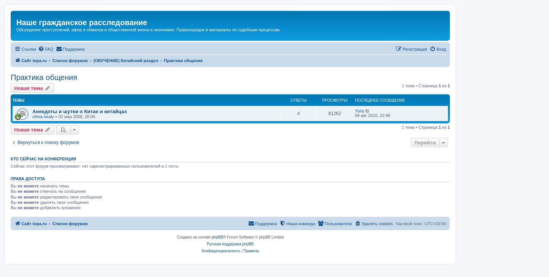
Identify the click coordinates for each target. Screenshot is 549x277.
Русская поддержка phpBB (230, 244)
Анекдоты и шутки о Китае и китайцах (79, 111)
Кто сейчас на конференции (43, 159)
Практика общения (44, 77)
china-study (43, 116)
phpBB (217, 237)
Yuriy (359, 111)
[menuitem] (45, 49)
